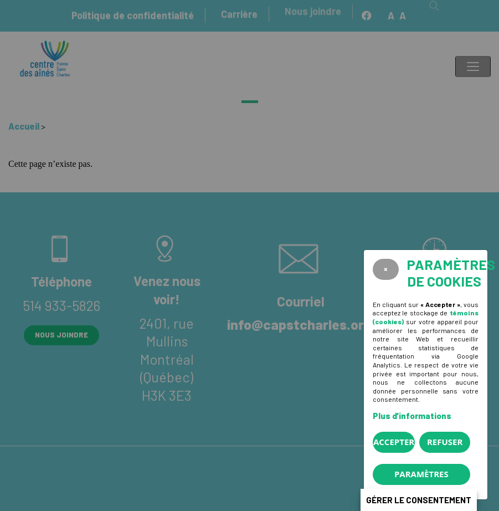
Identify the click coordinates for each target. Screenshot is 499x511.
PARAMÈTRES (421, 473)
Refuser (444, 441)
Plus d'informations (412, 416)
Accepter (393, 441)
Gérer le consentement (418, 500)
